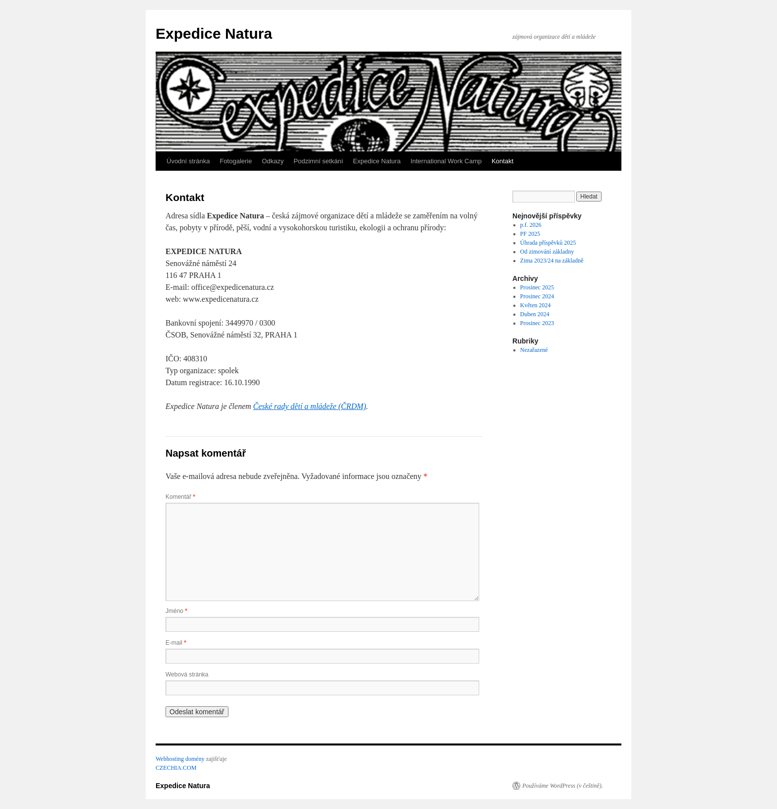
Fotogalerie (236, 161)
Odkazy (272, 161)
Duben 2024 (535, 314)
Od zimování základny (547, 251)
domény (195, 758)
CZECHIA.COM (176, 767)
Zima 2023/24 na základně (552, 260)
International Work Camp (446, 161)
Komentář (180, 496)
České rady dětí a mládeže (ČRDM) (309, 406)
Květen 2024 (535, 305)
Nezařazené (534, 349)
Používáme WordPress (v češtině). (562, 785)
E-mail (176, 642)
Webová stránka (187, 674)
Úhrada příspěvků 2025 (548, 242)
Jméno (176, 610)
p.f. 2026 (531, 224)
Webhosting (170, 758)
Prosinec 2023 (537, 323)
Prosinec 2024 (537, 296)
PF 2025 (530, 233)
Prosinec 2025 (537, 287)
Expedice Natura (214, 33)
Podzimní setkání (318, 161)
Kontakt (502, 161)
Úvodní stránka (188, 161)
